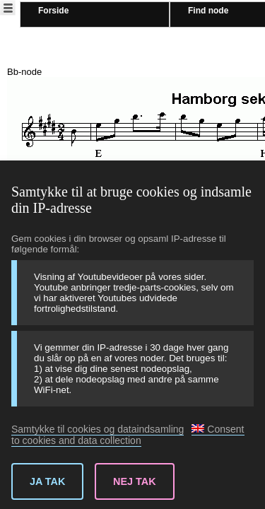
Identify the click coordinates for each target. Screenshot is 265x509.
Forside (53, 11)
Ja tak (47, 481)
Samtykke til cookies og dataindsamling (97, 429)
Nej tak (134, 481)
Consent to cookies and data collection (128, 434)
